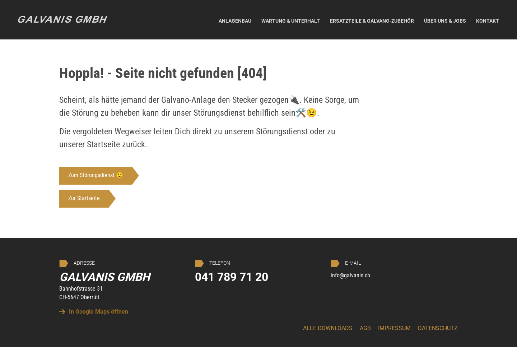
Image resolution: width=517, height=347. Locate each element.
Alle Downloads (328, 328)
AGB (365, 328)
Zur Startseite (84, 198)
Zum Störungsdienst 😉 (95, 175)
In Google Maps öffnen (93, 311)
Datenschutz (438, 328)
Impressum (394, 328)
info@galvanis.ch (350, 275)
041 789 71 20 (231, 277)
